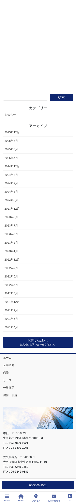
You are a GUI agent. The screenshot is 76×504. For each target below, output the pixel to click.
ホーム (7, 357)
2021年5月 (11, 318)
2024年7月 (11, 183)
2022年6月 (11, 276)
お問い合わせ (54, 498)
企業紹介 (8, 365)
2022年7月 (11, 268)
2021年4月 (11, 327)
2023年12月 (12, 208)
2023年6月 (11, 234)
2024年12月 (12, 166)
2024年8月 (11, 174)
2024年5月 (11, 200)
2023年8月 (11, 217)
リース (7, 380)
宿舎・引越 (10, 395)
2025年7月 (11, 140)
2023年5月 (11, 242)
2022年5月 (11, 285)
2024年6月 (11, 191)
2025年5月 (11, 157)
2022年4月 (11, 293)
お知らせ (10, 114)
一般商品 (8, 387)
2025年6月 (11, 149)
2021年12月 (12, 301)
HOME (21, 498)
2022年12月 (12, 259)
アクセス (36, 498)
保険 (6, 372)
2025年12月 (12, 132)
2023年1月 (11, 251)
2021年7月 (11, 310)
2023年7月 (11, 225)
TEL (70, 498)
